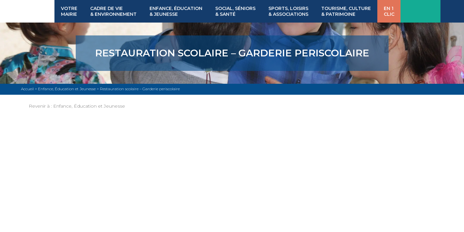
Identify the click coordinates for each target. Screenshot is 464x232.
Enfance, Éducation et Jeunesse (89, 106)
